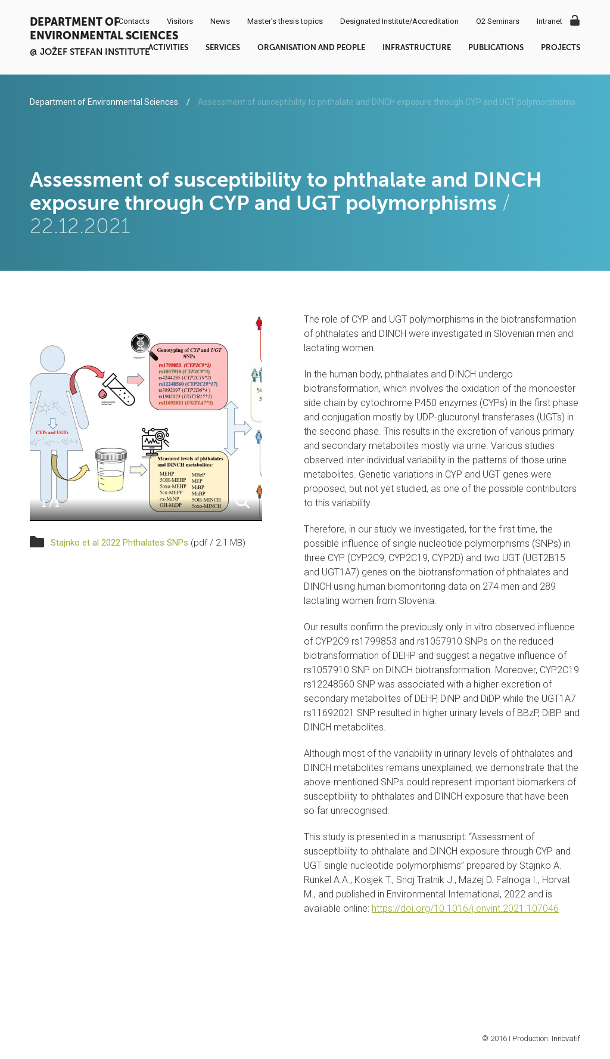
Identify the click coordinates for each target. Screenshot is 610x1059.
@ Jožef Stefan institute (90, 52)
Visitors (180, 21)
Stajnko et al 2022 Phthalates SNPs (119, 542)
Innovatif (566, 1038)
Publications (496, 47)
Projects (560, 47)
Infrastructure (416, 47)
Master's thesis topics (285, 21)
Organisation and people (311, 47)
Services (223, 47)
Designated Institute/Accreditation (399, 21)
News (220, 21)
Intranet (549, 21)
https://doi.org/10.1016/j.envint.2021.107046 (465, 908)
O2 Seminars (497, 21)
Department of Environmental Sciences (104, 29)
